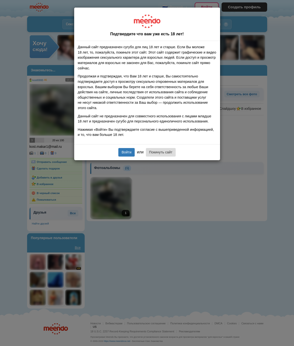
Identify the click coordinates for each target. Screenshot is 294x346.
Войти (126, 152)
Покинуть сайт (160, 152)
